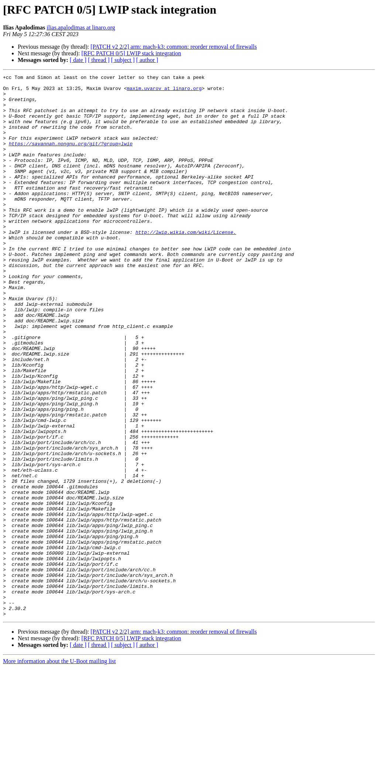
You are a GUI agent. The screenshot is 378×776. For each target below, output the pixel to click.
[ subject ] (123, 60)
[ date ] (78, 60)
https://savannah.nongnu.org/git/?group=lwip (71, 158)
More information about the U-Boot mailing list (59, 769)
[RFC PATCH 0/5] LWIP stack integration (131, 53)
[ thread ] (99, 60)
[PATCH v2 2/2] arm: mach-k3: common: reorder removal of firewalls (173, 47)
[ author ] (147, 60)
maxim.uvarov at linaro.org (164, 91)
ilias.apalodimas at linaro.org (81, 27)
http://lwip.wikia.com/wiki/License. (185, 264)
